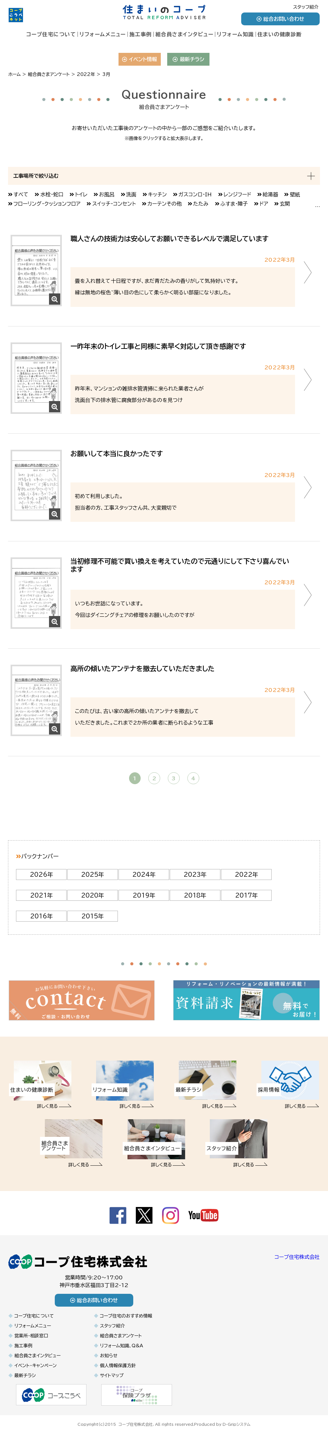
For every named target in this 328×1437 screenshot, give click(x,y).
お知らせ (109, 1355)
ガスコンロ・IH (195, 194)
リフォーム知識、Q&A (121, 1345)
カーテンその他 (164, 203)
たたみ (201, 203)
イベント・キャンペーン (35, 1365)
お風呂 (106, 194)
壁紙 (295, 194)
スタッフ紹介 (305, 7)
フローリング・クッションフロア (46, 203)
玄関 (285, 203)
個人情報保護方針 (118, 1365)
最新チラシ (188, 59)
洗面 (131, 194)
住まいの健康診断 (280, 34)
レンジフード (237, 194)
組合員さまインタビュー (184, 34)
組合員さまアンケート (121, 1336)
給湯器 (270, 194)
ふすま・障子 (234, 203)
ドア (263, 203)
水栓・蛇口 (51, 194)
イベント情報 (139, 59)
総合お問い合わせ (280, 18)
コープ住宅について (51, 34)
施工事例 (140, 34)
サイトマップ (112, 1375)
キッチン (157, 194)
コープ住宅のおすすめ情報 (126, 1316)
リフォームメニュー (102, 34)
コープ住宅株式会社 (297, 1257)
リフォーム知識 (235, 34)
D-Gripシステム (236, 1423)
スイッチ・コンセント (114, 203)
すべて (21, 194)
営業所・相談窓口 (31, 1336)
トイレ (81, 194)
